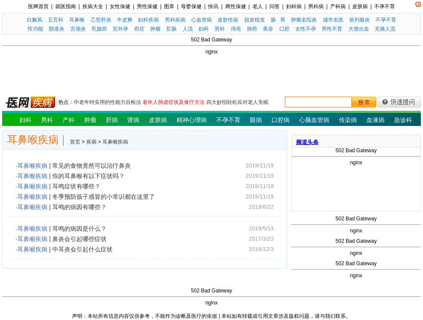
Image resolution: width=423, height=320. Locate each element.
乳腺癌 (99, 29)
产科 (69, 119)
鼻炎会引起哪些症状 (79, 238)
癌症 (139, 29)
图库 (169, 6)
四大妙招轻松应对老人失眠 (237, 102)
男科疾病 (175, 20)
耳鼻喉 (77, 20)
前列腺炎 (359, 20)
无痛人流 (385, 29)
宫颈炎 (78, 29)
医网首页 (38, 6)
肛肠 (171, 29)
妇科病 (294, 6)
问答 (274, 6)
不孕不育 (384, 6)
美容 (268, 29)
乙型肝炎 (101, 20)
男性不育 (332, 29)
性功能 (35, 29)
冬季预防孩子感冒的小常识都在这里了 (103, 196)
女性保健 (120, 6)
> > (99, 142)
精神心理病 (192, 119)
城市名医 (333, 20)
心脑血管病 (314, 119)
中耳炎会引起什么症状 (82, 249)
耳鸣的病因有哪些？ (79, 207)
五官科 (55, 20)
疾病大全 (92, 6)
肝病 (112, 119)
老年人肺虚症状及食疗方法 (173, 102)
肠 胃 (278, 20)
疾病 (91, 142)
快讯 (213, 6)
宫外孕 (120, 29)
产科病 (338, 6)
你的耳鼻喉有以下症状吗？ (88, 176)
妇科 (204, 29)
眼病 (256, 119)
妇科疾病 (148, 20)
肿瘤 (155, 29)
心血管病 (201, 20)
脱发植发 (254, 20)
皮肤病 (360, 6)
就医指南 (65, 6)
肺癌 (252, 29)
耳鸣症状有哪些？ (76, 186)
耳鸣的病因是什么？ (79, 228)
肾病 (133, 119)
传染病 (348, 119)
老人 (258, 6)
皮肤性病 (228, 20)
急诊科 (403, 119)
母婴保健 (191, 6)
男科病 (316, 6)
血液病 (375, 119)
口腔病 (280, 119)
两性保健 (235, 6)
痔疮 (236, 29)
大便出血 (358, 29)
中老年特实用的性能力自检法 (107, 102)
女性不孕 (305, 29)
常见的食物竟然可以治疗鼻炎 (91, 165)
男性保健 (147, 6)
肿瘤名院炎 (304, 20)
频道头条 (307, 142)
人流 (188, 29)
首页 (75, 142)
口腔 (284, 29)
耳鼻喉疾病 (115, 142)
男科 (220, 29)
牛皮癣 (125, 20)
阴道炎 (56, 29)
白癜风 (34, 20)
